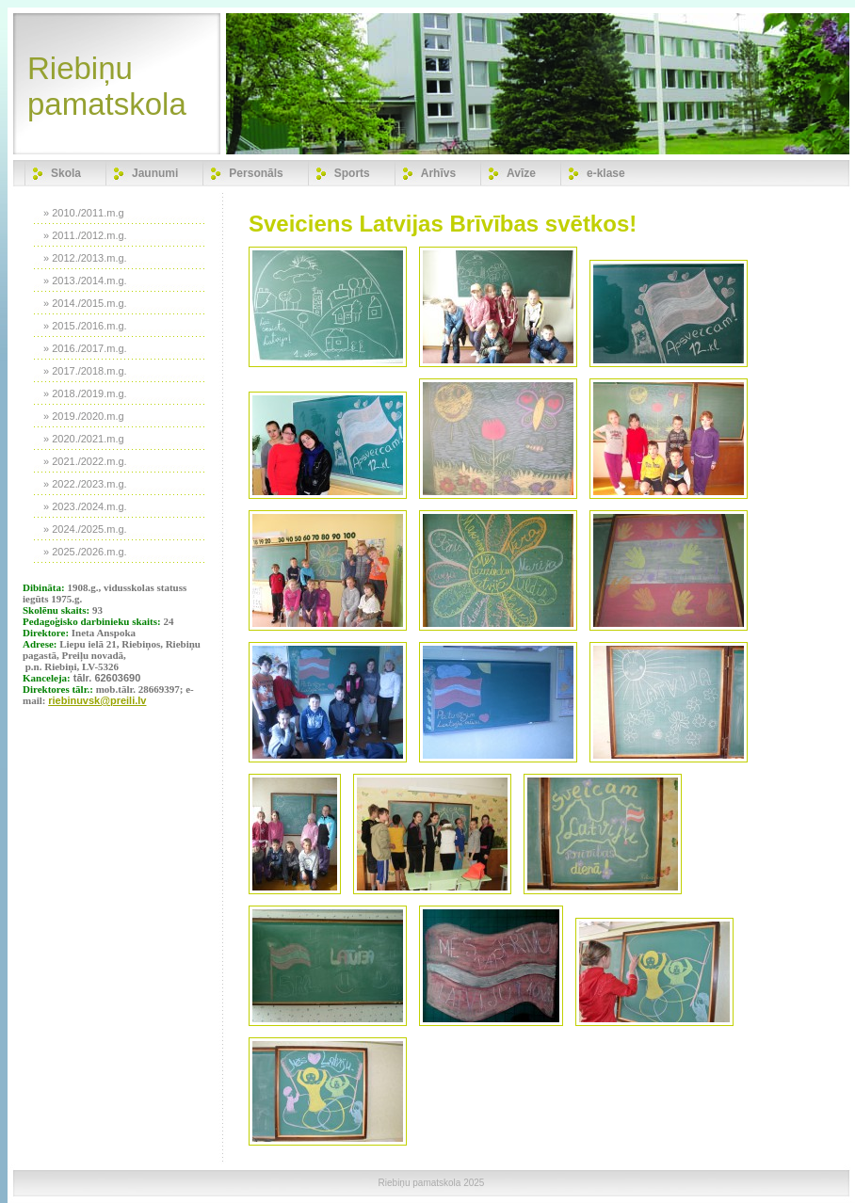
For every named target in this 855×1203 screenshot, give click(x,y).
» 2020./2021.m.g (83, 438)
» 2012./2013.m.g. (85, 258)
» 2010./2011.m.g (83, 212)
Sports (352, 173)
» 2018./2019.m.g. (85, 393)
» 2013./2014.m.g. (85, 280)
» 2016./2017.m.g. (85, 348)
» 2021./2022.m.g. (85, 461)
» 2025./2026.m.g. (85, 551)
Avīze (521, 173)
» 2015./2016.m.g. (85, 325)
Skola (66, 173)
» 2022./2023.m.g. (85, 483)
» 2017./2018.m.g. (85, 371)
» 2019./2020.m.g (83, 416)
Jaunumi (155, 173)
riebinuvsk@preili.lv (97, 700)
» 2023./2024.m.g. (85, 506)
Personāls (255, 173)
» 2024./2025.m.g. (85, 529)
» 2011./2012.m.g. (85, 235)
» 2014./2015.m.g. (85, 303)
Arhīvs (438, 173)
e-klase (606, 173)
